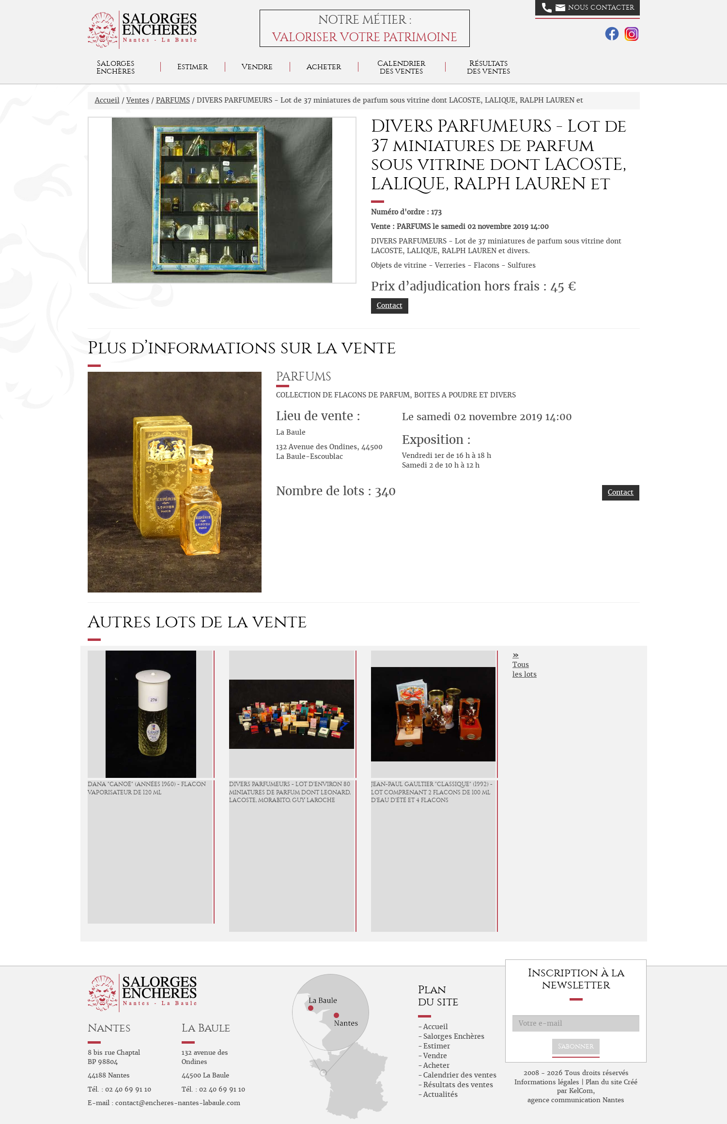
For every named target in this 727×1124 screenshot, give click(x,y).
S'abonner (576, 1046)
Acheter (324, 66)
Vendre (257, 66)
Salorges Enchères (453, 1036)
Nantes (109, 1027)
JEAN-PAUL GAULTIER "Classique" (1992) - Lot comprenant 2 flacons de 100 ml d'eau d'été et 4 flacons (432, 792)
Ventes (137, 100)
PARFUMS (173, 100)
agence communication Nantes (575, 1100)
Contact (389, 305)
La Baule (206, 1027)
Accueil (107, 100)
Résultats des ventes (458, 1084)
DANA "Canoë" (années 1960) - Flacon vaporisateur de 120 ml (147, 788)
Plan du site (604, 1082)
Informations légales (546, 1082)
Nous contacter (588, 8)
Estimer (192, 66)
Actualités (440, 1094)
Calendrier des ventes (401, 67)
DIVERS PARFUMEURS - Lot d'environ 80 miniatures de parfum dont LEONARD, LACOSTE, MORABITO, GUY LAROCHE (290, 792)
